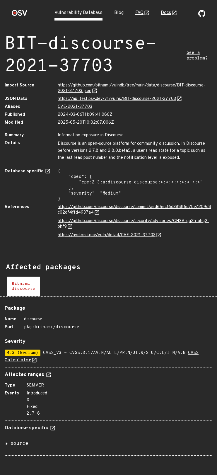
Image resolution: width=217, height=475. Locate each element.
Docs (166, 13)
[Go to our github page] (201, 16)
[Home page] (20, 14)
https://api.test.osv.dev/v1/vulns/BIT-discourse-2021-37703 (117, 99)
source (19, 444)
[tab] (23, 286)
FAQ (139, 13)
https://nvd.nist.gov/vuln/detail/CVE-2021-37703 (107, 235)
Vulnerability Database (78, 13)
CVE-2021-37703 (75, 107)
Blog (119, 13)
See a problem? (197, 55)
